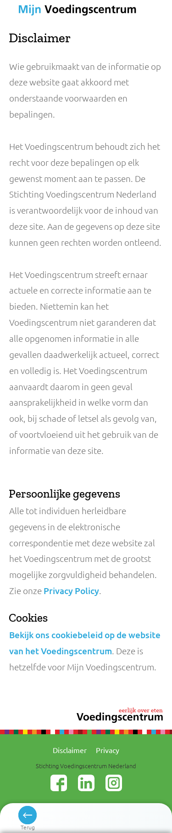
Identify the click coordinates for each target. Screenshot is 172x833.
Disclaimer (70, 749)
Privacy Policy (71, 590)
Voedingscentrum (72, 11)
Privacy (107, 749)
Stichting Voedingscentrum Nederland (86, 765)
